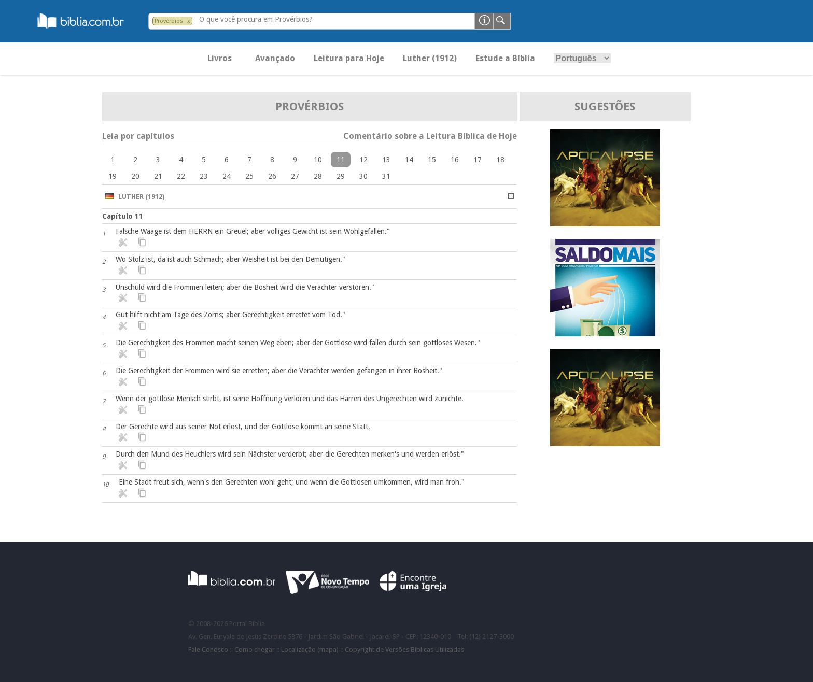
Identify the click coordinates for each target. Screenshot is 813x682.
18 (500, 159)
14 (409, 159)
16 (455, 159)
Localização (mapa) (310, 649)
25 (249, 176)
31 (386, 176)
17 (477, 159)
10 (318, 159)
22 (181, 176)
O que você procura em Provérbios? (256, 19)
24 (226, 176)
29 (341, 176)
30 (363, 176)
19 (112, 176)
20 (135, 176)
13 (386, 159)
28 (318, 176)
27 (295, 176)
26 (272, 176)
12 (363, 159)
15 (432, 159)
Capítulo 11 (122, 216)
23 (204, 176)
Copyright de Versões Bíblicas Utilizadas (404, 649)
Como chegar (254, 649)
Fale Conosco (208, 649)
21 (158, 176)
